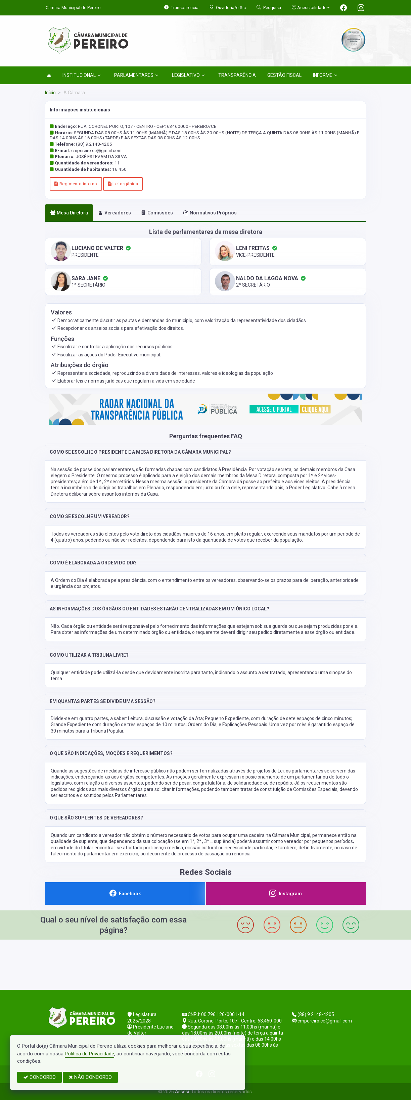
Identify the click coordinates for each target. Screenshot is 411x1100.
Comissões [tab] (157, 212)
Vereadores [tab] (114, 212)
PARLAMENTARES (136, 75)
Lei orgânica (123, 183)
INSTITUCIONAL (81, 75)
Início (50, 92)
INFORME (325, 75)
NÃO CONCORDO (90, 1077)
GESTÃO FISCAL (284, 75)
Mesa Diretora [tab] (69, 212)
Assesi (182, 1091)
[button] (205, 452)
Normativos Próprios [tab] (210, 212)
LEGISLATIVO (188, 75)
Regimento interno (75, 183)
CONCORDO (39, 1077)
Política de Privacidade (89, 1054)
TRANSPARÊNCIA (237, 75)
